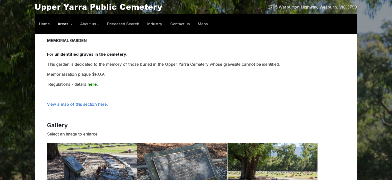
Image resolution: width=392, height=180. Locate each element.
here (92, 84)
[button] (65, 24)
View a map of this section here (77, 104)
